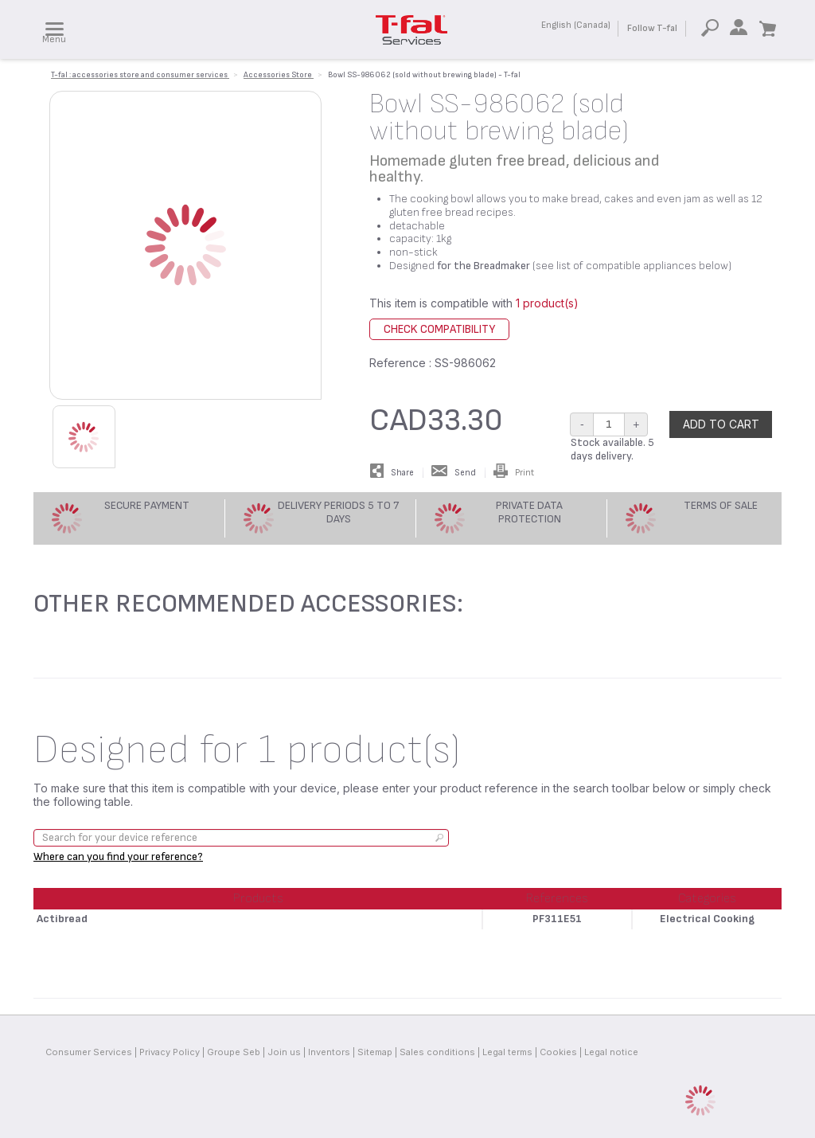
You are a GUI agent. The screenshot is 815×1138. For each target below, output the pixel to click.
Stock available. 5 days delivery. (612, 449)
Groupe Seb (233, 1052)
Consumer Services (88, 1052)
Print (513, 472)
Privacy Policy (169, 1052)
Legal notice (611, 1052)
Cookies (558, 1052)
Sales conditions (437, 1052)
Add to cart (721, 424)
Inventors (329, 1052)
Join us (284, 1052)
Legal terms (507, 1052)
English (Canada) (575, 25)
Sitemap (374, 1052)
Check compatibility (439, 329)
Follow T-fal (652, 28)
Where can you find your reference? (118, 856)
